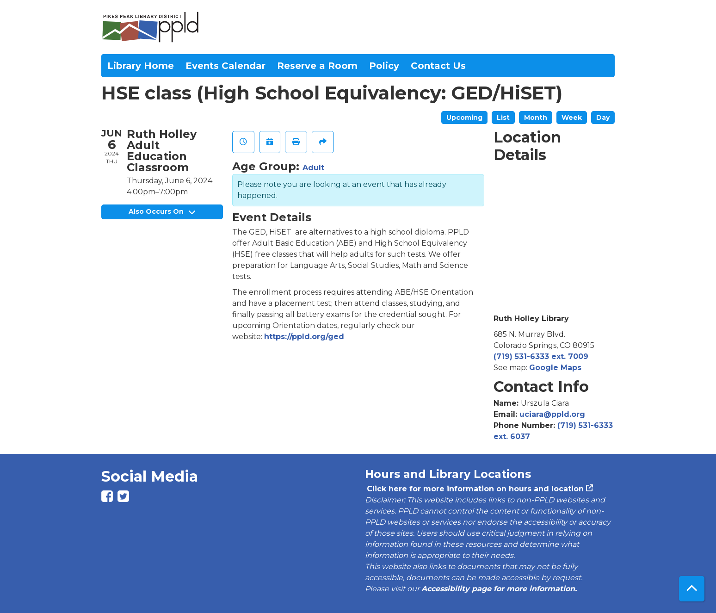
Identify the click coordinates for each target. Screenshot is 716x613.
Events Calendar (225, 65)
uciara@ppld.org (552, 414)
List (503, 117)
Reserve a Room (317, 65)
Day (603, 117)
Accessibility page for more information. (499, 588)
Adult (313, 167)
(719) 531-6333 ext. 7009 (541, 356)
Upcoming (464, 117)
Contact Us (438, 65)
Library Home (140, 65)
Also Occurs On (162, 211)
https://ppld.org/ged (304, 336)
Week (572, 117)
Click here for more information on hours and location (474, 488)
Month (535, 117)
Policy (384, 65)
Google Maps (555, 367)
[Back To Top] (691, 588)
